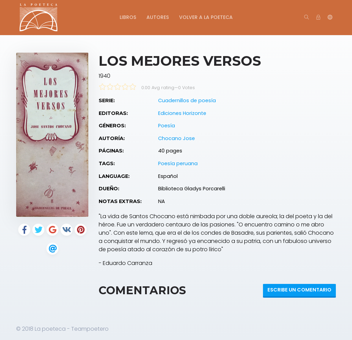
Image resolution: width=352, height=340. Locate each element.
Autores (157, 17)
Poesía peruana (178, 163)
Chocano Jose (176, 138)
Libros (128, 17)
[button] (330, 18)
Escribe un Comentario (299, 289)
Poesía (166, 125)
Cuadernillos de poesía (187, 100)
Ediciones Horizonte (182, 113)
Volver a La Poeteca (206, 17)
